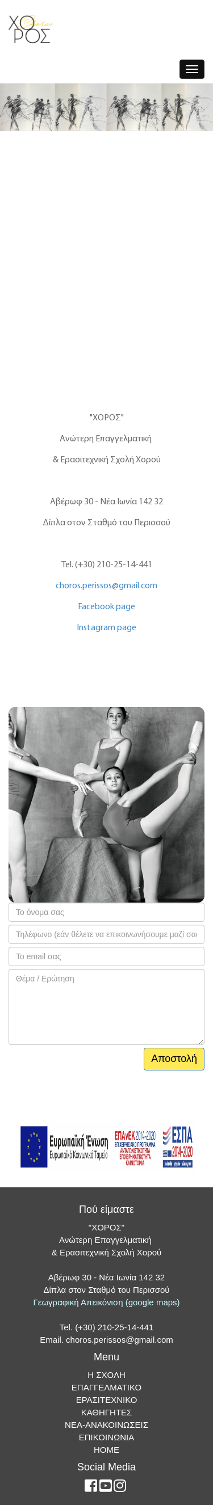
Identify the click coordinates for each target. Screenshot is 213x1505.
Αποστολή (174, 1058)
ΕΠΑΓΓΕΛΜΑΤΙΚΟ (106, 1387)
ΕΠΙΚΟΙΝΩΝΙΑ (106, 1437)
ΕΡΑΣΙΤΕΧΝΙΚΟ (106, 1400)
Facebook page (106, 607)
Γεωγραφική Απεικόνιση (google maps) (106, 1302)
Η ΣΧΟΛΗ (106, 1375)
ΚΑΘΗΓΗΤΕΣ (106, 1412)
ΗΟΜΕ (106, 1450)
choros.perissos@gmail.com (106, 586)
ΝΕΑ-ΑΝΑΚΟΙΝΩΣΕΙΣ (106, 1425)
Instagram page (106, 628)
